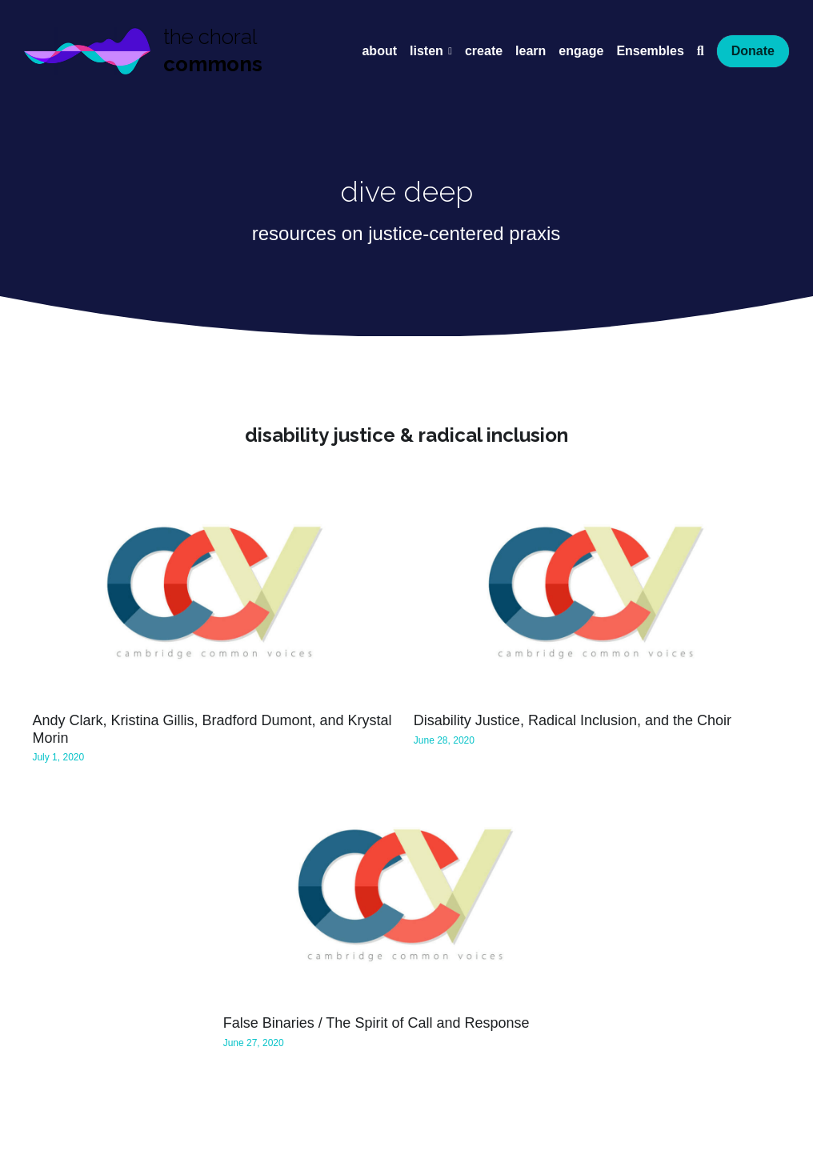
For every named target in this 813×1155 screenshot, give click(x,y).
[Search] (700, 51)
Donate (753, 51)
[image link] (87, 49)
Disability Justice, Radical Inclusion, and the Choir (572, 721)
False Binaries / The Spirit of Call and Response (376, 1024)
